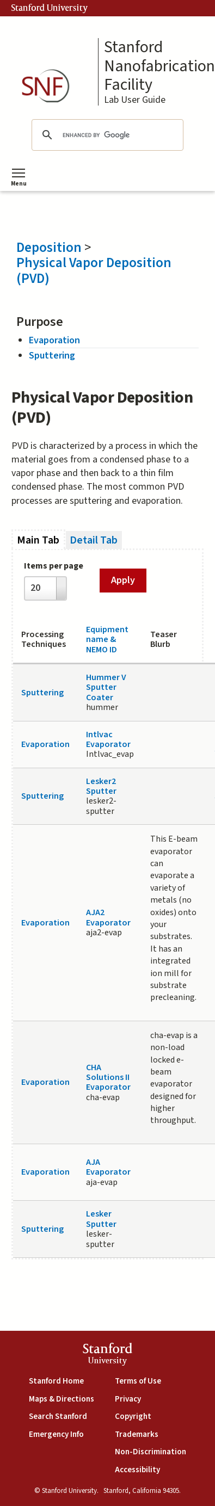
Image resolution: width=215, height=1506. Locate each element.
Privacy (128, 1399)
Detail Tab (94, 540)
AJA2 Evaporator (108, 917)
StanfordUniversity (107, 1355)
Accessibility (137, 1470)
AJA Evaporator (108, 1167)
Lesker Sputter (101, 1219)
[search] (106, 134)
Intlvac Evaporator (108, 739)
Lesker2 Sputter (101, 786)
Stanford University (49, 8)
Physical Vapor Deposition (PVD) (93, 270)
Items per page (53, 566)
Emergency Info (56, 1434)
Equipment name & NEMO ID (107, 640)
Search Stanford (58, 1416)
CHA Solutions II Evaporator (108, 1077)
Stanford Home (56, 1381)
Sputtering (52, 355)
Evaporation (54, 340)
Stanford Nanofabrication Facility (159, 66)
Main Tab (41, 540)
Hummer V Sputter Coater (106, 687)
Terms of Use (138, 1381)
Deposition (49, 247)
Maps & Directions (61, 1399)
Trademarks (136, 1434)
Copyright (133, 1416)
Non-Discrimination (150, 1452)
